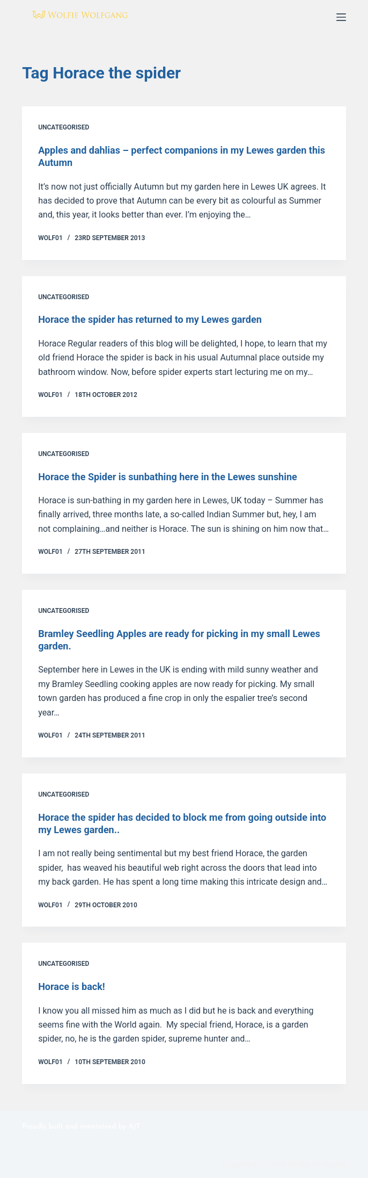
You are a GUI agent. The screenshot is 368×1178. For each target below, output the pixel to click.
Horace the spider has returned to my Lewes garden (150, 319)
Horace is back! (71, 986)
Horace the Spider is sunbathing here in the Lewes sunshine (167, 476)
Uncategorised (63, 127)
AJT (134, 1126)
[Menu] (341, 17)
